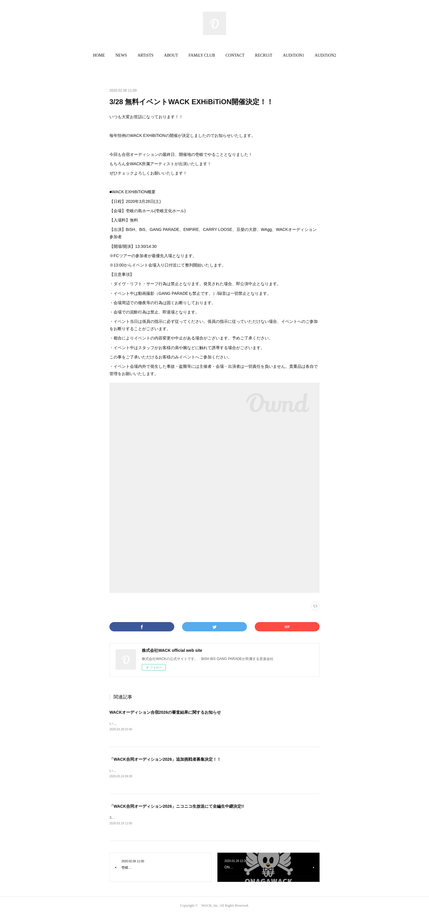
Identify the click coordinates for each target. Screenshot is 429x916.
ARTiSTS (145, 55)
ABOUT (171, 55)
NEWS (121, 55)
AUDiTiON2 (325, 55)
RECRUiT (263, 55)
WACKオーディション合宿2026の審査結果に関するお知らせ (165, 712)
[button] (99, 55)
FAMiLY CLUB (202, 55)
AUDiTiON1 (293, 55)
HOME (99, 55)
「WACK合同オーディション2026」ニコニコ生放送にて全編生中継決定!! (176, 807)
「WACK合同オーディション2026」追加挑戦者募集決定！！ (165, 759)
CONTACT (235, 55)
